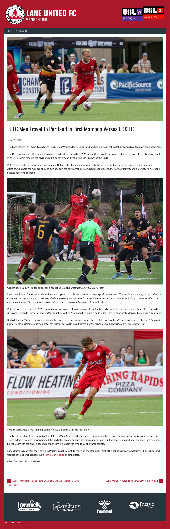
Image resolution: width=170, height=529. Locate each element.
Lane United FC (50, 14)
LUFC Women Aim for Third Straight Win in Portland (133, 480)
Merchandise (21, 32)
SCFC (10, 32)
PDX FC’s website (55, 454)
